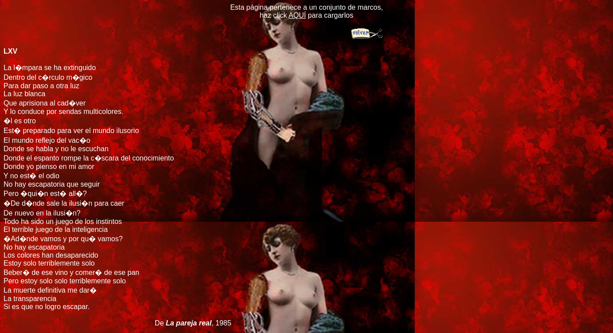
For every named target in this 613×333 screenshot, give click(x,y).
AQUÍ (297, 15)
